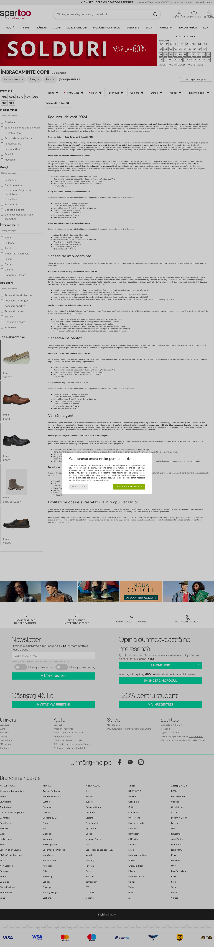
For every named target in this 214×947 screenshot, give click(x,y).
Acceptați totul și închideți (129, 486)
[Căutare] (155, 14)
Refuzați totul (78, 486)
